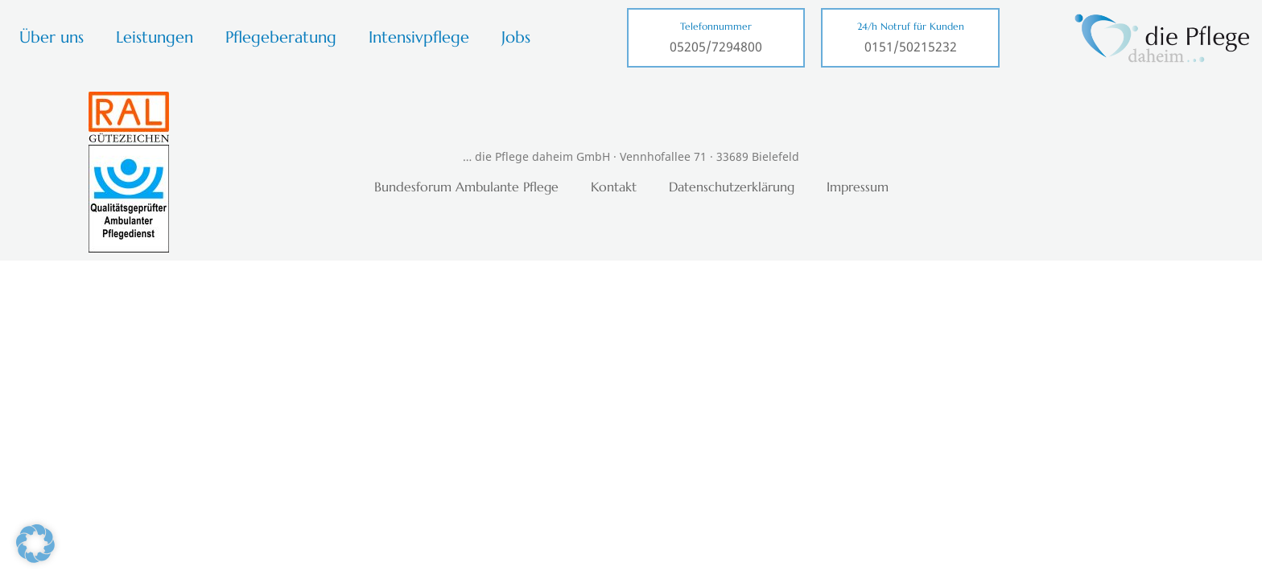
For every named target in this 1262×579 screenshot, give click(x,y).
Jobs (515, 37)
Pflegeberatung (280, 37)
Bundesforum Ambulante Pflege (466, 187)
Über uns (51, 37)
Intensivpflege (419, 37)
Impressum (858, 187)
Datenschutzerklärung (731, 187)
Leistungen (154, 37)
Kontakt (614, 187)
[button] (35, 543)
